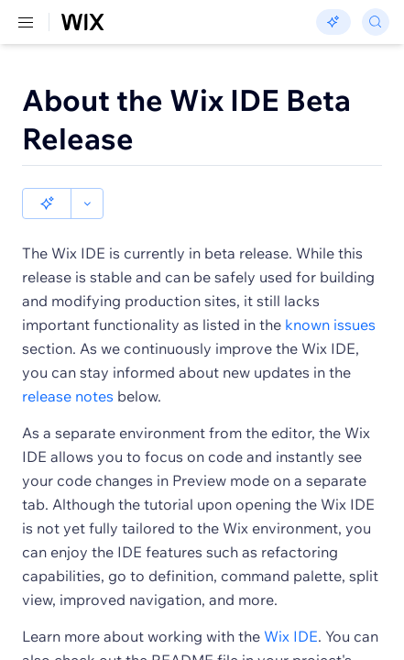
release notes (68, 365)
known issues (330, 293)
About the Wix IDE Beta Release (186, 119)
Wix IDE (291, 605)
